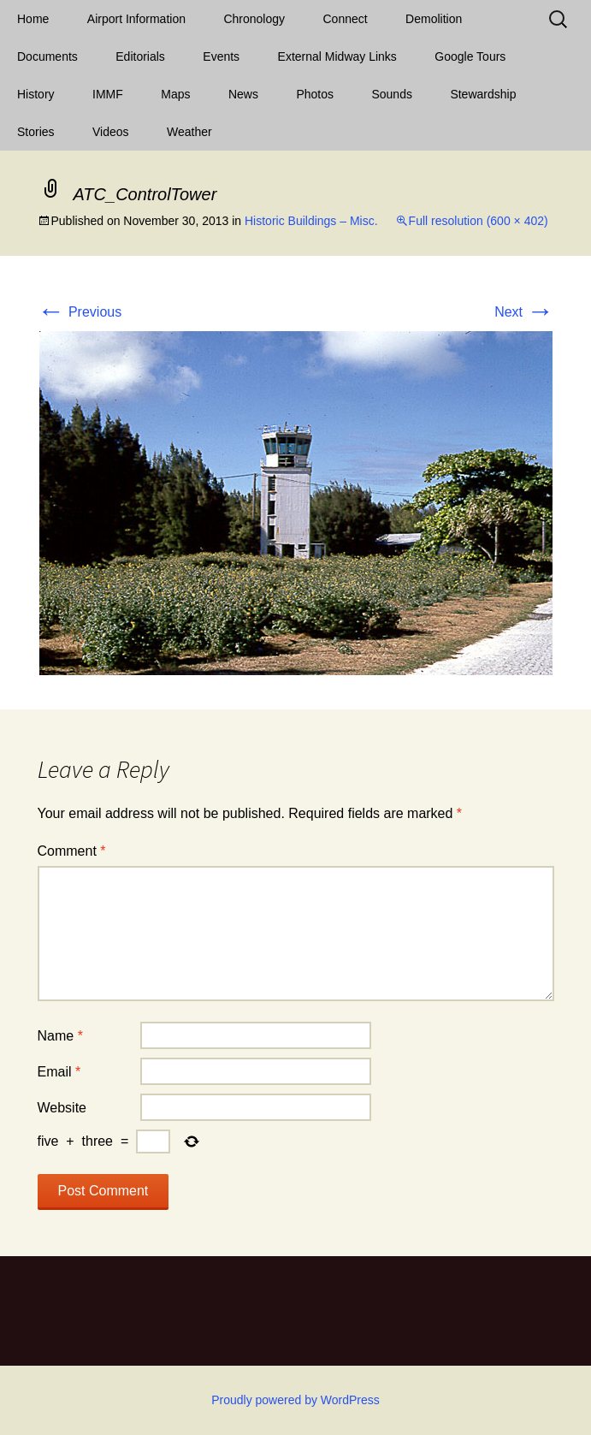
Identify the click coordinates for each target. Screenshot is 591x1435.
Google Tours (469, 56)
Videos (110, 132)
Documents (47, 56)
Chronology (254, 19)
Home (33, 19)
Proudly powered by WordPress (295, 1400)
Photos (315, 94)
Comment (72, 851)
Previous (80, 312)
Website (62, 1107)
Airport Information (136, 19)
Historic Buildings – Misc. (311, 221)
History (36, 94)
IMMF (107, 94)
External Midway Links (337, 56)
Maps (175, 94)
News (243, 94)
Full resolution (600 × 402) (478, 221)
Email (59, 1071)
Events (221, 56)
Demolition (433, 19)
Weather (189, 132)
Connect (345, 19)
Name (60, 1036)
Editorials (140, 56)
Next (523, 312)
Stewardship (483, 94)
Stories (36, 132)
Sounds (391, 94)
